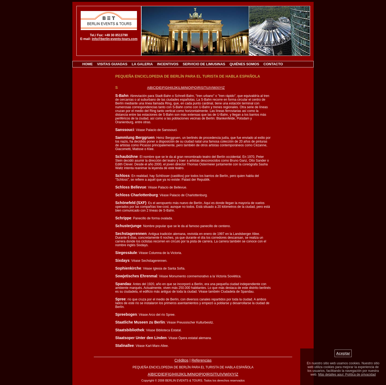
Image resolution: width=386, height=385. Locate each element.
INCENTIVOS (167, 64)
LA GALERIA (142, 64)
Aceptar (343, 353)
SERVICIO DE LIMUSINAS (204, 64)
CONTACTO (273, 64)
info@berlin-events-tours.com (114, 39)
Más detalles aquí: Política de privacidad (347, 374)
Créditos (181, 360)
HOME (87, 64)
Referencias (201, 360)
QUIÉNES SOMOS (244, 64)
